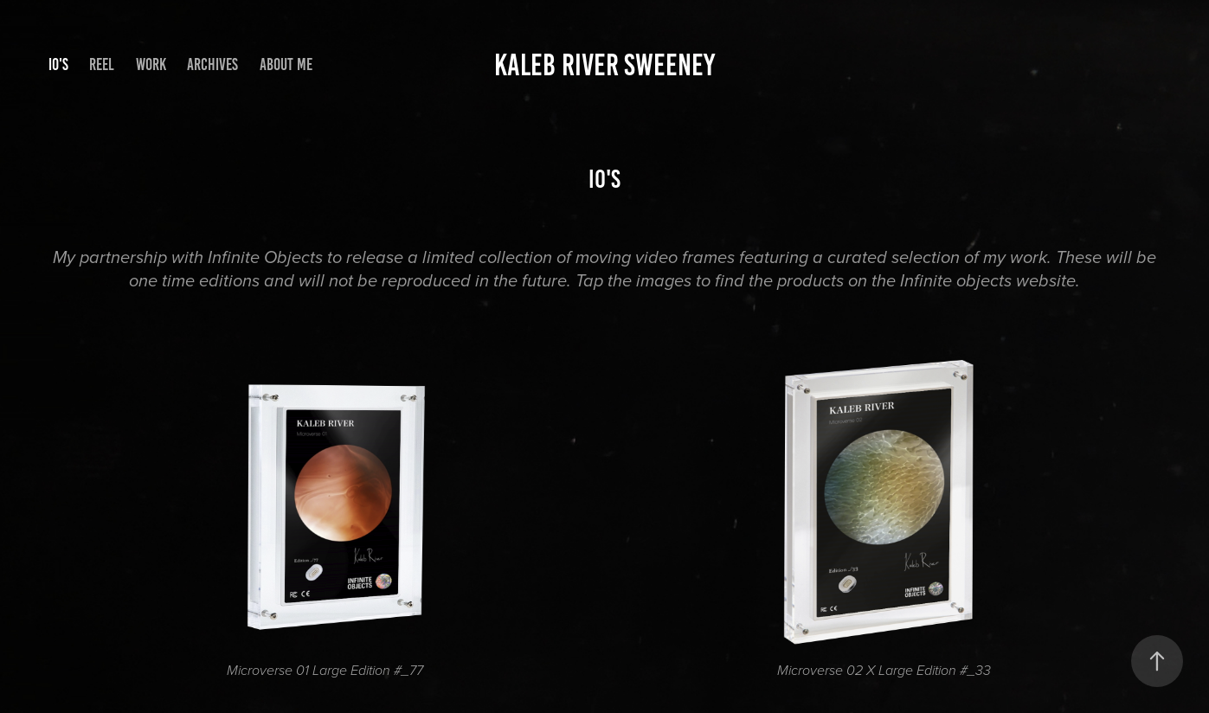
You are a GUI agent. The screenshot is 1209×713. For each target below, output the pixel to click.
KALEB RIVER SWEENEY (604, 64)
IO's (58, 64)
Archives (212, 64)
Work (151, 64)
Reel (101, 64)
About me (286, 64)
